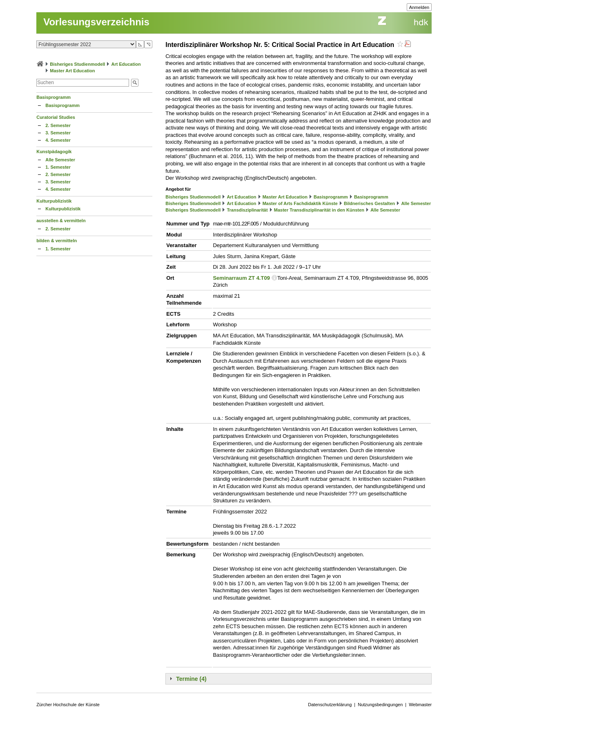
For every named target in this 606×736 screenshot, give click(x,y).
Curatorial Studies (55, 117)
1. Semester (58, 167)
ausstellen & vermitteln (60, 220)
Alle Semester (60, 159)
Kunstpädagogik (53, 151)
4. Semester (58, 140)
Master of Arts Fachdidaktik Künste (300, 203)
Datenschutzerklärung (330, 704)
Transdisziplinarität (247, 209)
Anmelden (419, 7)
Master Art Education (72, 70)
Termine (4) (191, 679)
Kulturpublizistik (53, 200)
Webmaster (420, 704)
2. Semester (58, 125)
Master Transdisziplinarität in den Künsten (319, 209)
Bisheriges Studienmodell (77, 64)
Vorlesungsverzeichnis (96, 21)
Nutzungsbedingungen (380, 704)
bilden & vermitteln (56, 240)
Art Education (126, 64)
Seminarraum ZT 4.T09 (241, 278)
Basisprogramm (53, 97)
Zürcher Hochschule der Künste (68, 704)
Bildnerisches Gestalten (369, 203)
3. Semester (58, 132)
